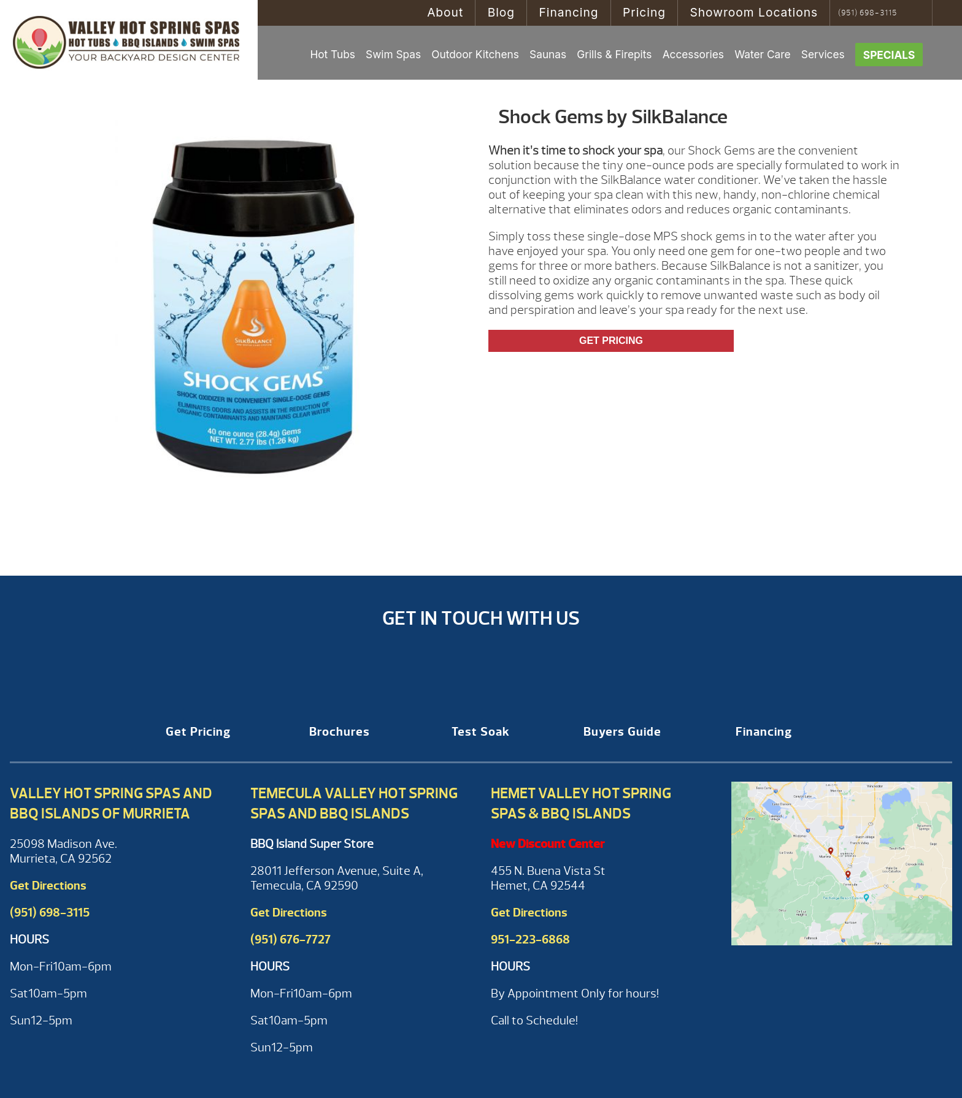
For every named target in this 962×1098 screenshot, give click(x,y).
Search (919, 13)
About (445, 12)
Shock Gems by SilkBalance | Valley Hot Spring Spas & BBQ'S (129, 40)
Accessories (693, 54)
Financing (568, 12)
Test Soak (481, 731)
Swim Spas (393, 54)
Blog (501, 12)
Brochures (339, 731)
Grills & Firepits (614, 54)
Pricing (644, 12)
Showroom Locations (754, 12)
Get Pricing (611, 340)
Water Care (762, 54)
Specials (889, 54)
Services (823, 54)
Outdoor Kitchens (475, 54)
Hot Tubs (332, 54)
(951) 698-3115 (867, 13)
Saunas (547, 54)
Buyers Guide (622, 731)
